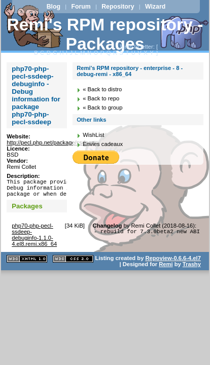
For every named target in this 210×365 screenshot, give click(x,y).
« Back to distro (102, 89)
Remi (165, 269)
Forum (80, 6)
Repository (117, 6)
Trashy (192, 269)
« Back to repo (101, 98)
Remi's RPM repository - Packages (105, 34)
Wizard (155, 6)
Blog (53, 6)
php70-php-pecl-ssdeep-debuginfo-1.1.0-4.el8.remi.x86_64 (34, 239)
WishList (93, 135)
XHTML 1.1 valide (27, 263)
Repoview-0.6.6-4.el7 (172, 263)
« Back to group (102, 107)
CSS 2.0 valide (73, 263)
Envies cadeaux (103, 144)
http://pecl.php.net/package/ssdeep (51, 142)
